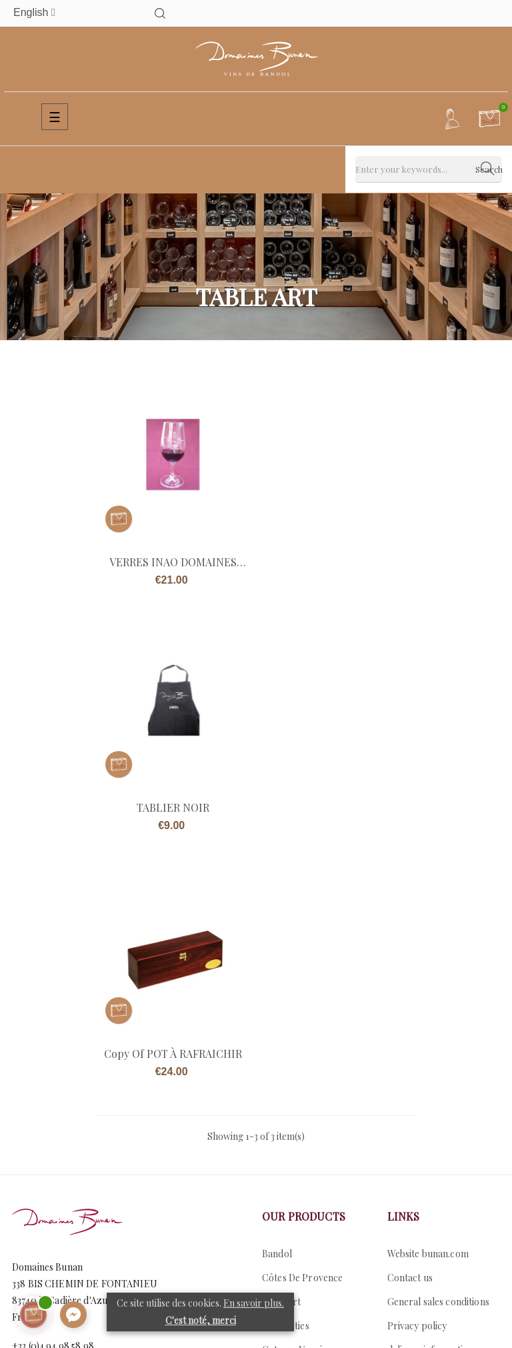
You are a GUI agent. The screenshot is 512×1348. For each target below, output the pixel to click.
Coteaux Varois (294, 1102)
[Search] (428, 169)
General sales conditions (438, 1054)
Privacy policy (417, 1078)
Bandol (277, 1006)
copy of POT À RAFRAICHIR (173, 805)
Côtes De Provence (302, 1030)
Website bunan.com (428, 1006)
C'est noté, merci (200, 1320)
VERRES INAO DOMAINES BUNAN (173, 561)
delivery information (430, 1102)
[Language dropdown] (59, 13)
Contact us (34, 1119)
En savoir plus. (253, 1303)
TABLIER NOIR (339, 561)
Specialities (285, 1078)
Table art (281, 1054)
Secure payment (422, 1126)
